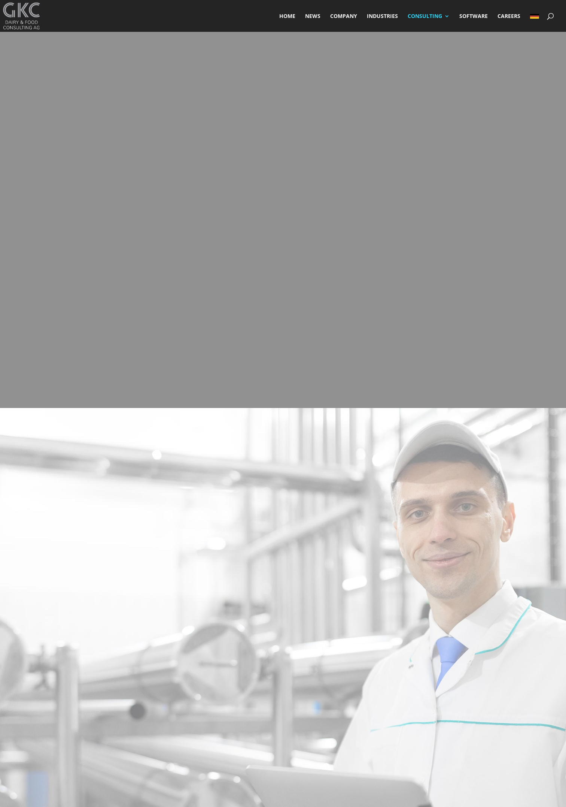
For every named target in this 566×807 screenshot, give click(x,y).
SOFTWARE (473, 16)
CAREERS (508, 16)
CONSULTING (425, 16)
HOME (287, 16)
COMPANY (343, 16)
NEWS (312, 16)
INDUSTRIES (382, 16)
